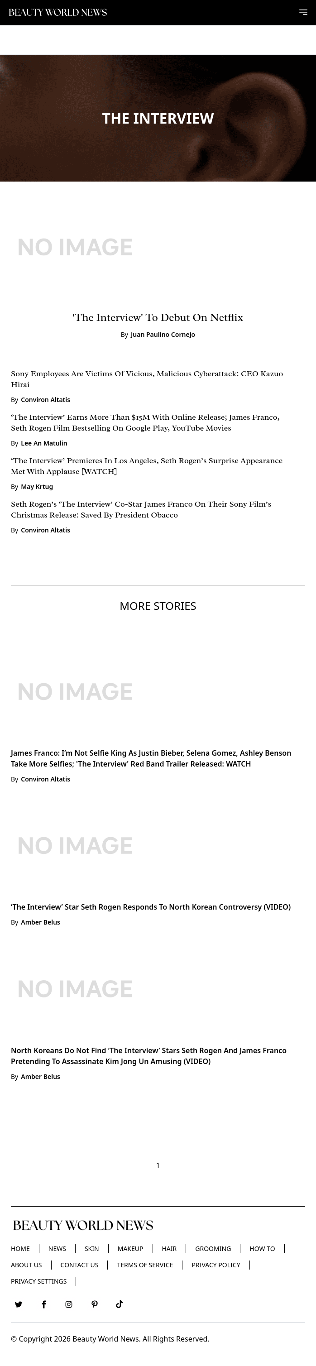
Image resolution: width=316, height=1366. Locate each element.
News (57, 1248)
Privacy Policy (216, 1265)
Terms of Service (145, 1265)
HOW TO (262, 1248)
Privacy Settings (39, 1281)
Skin (92, 1248)
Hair (169, 1248)
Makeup (131, 1248)
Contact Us (80, 1265)
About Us (26, 1265)
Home (20, 1248)
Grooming (213, 1248)
